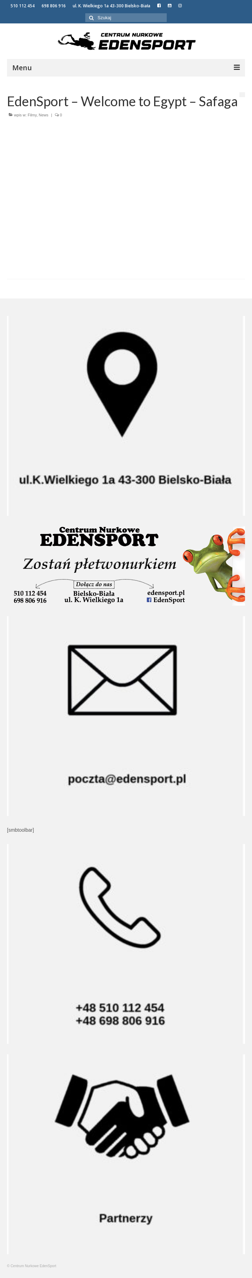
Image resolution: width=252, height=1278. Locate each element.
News (44, 115)
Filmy (32, 115)
